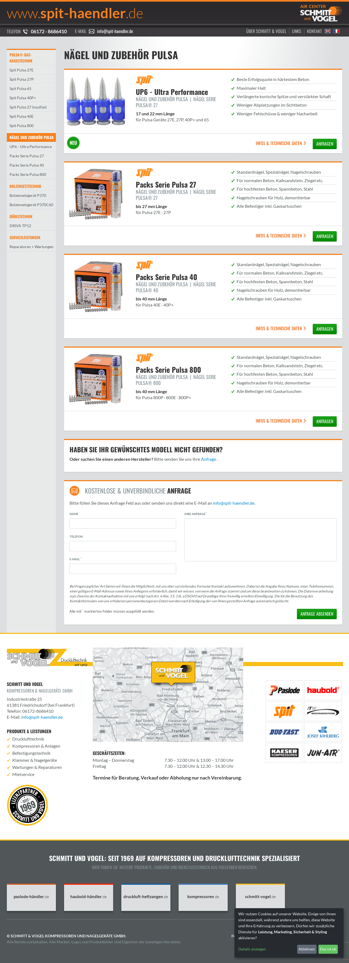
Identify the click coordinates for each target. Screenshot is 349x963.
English (328, 31)
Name (74, 514)
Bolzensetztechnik (25, 186)
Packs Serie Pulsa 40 (27, 165)
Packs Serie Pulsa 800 (28, 174)
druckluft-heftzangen (146, 896)
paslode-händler (31, 896)
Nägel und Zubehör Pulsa (32, 137)
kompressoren (203, 896)
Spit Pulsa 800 (22, 125)
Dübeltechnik (21, 216)
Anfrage (208, 459)
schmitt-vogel (260, 896)
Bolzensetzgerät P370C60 (31, 204)
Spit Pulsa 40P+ (23, 97)
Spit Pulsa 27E (22, 70)
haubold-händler (88, 896)
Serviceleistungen (25, 237)
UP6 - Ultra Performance (31, 146)
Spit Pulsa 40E (22, 116)
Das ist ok (328, 949)
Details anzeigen (252, 949)
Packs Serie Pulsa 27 (27, 156)
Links (296, 31)
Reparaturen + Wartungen (31, 246)
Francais (336, 31)
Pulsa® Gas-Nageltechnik (21, 58)
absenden (316, 613)
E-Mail (75, 559)
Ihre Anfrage (195, 514)
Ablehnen (307, 949)
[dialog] (289, 933)
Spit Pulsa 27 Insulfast (28, 107)
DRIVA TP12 (20, 225)
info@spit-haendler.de (115, 31)
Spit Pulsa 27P (22, 79)
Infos (281, 143)
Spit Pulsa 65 (20, 88)
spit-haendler (75, 12)
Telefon (76, 536)
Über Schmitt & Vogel (266, 31)
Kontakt (314, 31)
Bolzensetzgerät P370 (28, 195)
